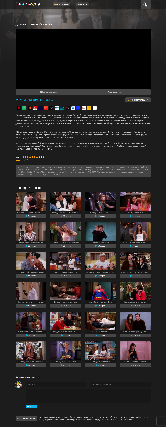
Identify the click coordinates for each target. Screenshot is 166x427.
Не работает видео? (138, 100)
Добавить (31, 406)
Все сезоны (60, 4)
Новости (82, 4)
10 (44, 157)
